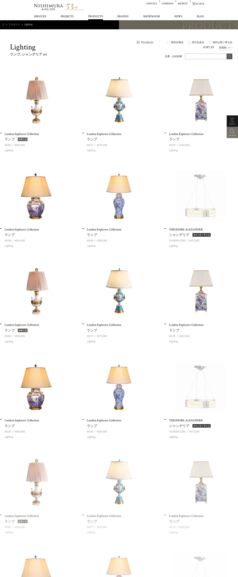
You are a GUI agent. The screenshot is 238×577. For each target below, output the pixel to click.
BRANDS (122, 16)
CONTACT (151, 3)
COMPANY (167, 3)
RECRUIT (183, 3)
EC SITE (200, 3)
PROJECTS (67, 16)
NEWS (178, 16)
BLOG (200, 16)
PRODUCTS (95, 16)
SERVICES (40, 16)
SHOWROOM (151, 16)
